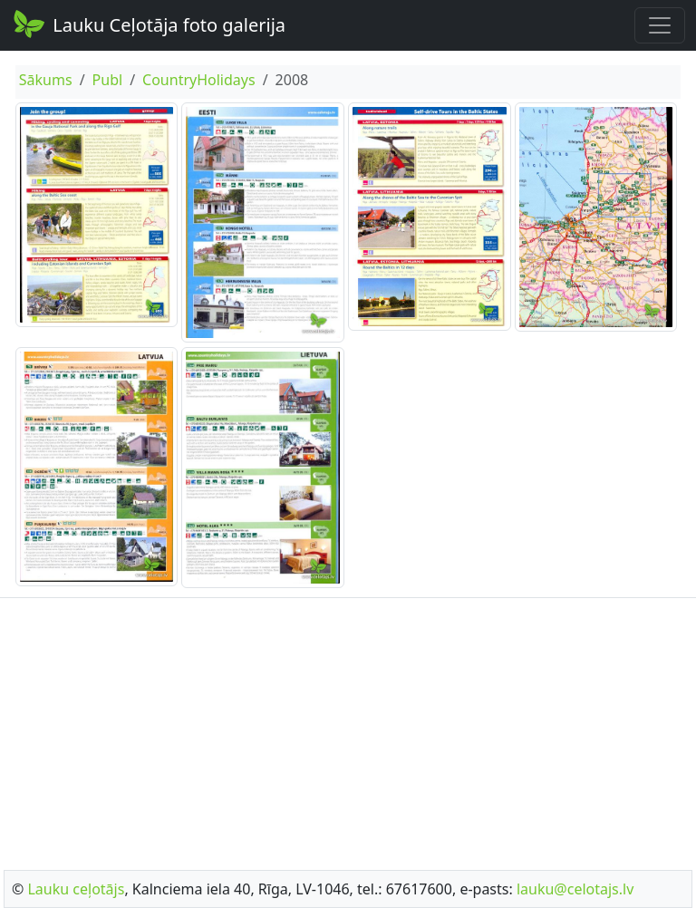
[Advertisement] (348, 728)
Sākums (45, 80)
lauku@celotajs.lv (575, 889)
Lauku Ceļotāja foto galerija (148, 23)
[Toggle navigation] (659, 25)
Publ (107, 80)
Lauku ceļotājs (75, 889)
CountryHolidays (199, 80)
